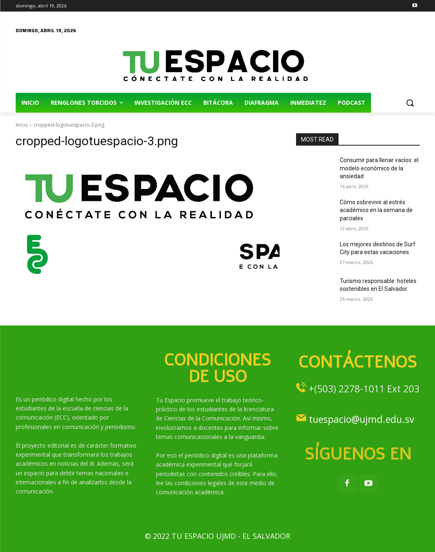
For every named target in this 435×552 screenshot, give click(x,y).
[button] (410, 103)
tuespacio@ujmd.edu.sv (361, 419)
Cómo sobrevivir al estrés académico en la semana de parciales (376, 210)
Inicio (22, 124)
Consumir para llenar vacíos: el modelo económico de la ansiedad (379, 168)
